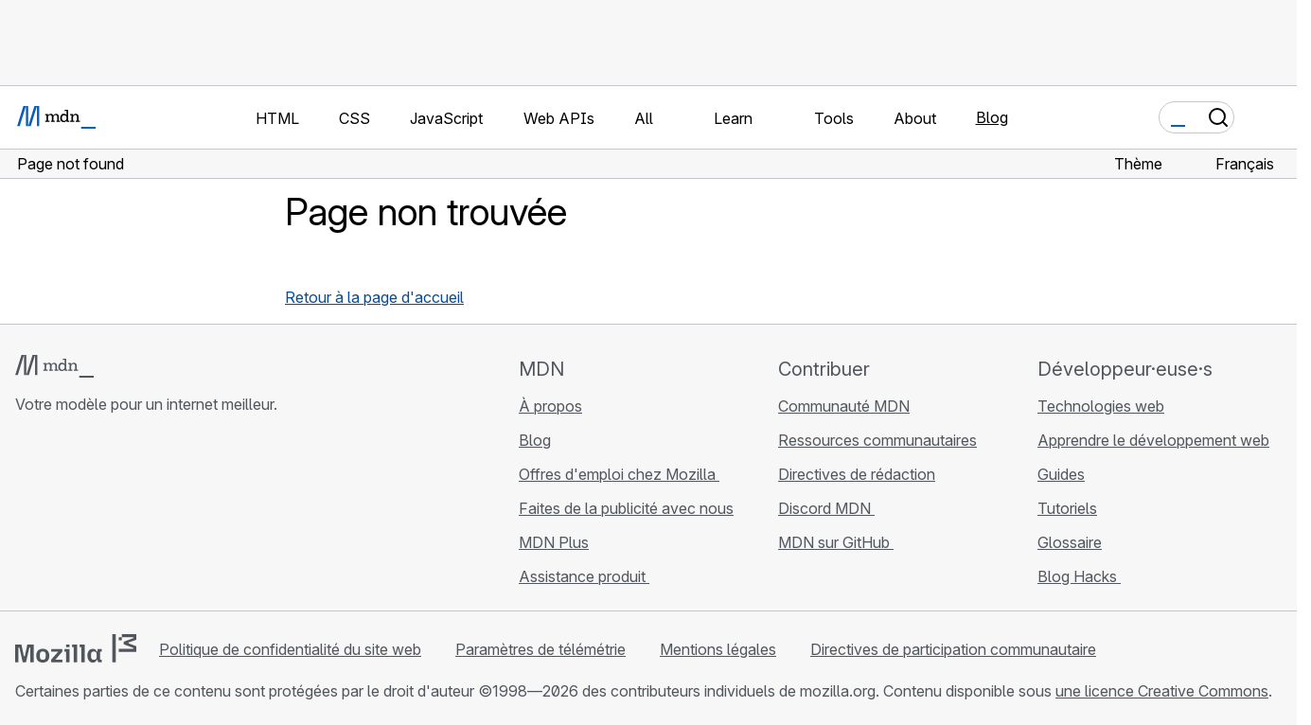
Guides (1061, 474)
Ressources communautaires (877, 440)
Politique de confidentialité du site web (290, 649)
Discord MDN (826, 508)
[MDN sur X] (94, 516)
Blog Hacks (1079, 576)
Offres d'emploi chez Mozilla (619, 474)
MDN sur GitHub (836, 542)
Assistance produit (584, 576)
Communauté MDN (844, 406)
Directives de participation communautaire (953, 649)
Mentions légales (718, 649)
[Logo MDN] (54, 366)
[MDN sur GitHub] (26, 516)
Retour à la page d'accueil (374, 297)
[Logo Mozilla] (75, 648)
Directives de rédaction (856, 474)
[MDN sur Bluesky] (60, 516)
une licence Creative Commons (1161, 690)
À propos (550, 406)
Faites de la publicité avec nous (626, 508)
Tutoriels (1067, 508)
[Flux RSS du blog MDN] (162, 516)
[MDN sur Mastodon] (128, 516)
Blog (992, 117)
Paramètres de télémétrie (540, 649)
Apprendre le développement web (1153, 440)
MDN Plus (554, 542)
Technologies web (1100, 406)
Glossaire (1069, 542)
